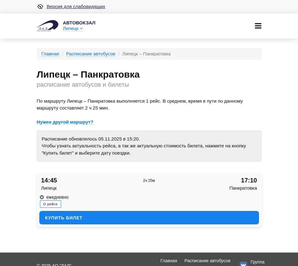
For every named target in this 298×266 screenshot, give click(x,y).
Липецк (73, 28)
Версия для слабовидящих (71, 6)
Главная (50, 53)
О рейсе (50, 204)
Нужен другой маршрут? (65, 122)
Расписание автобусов (90, 53)
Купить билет (64, 217)
